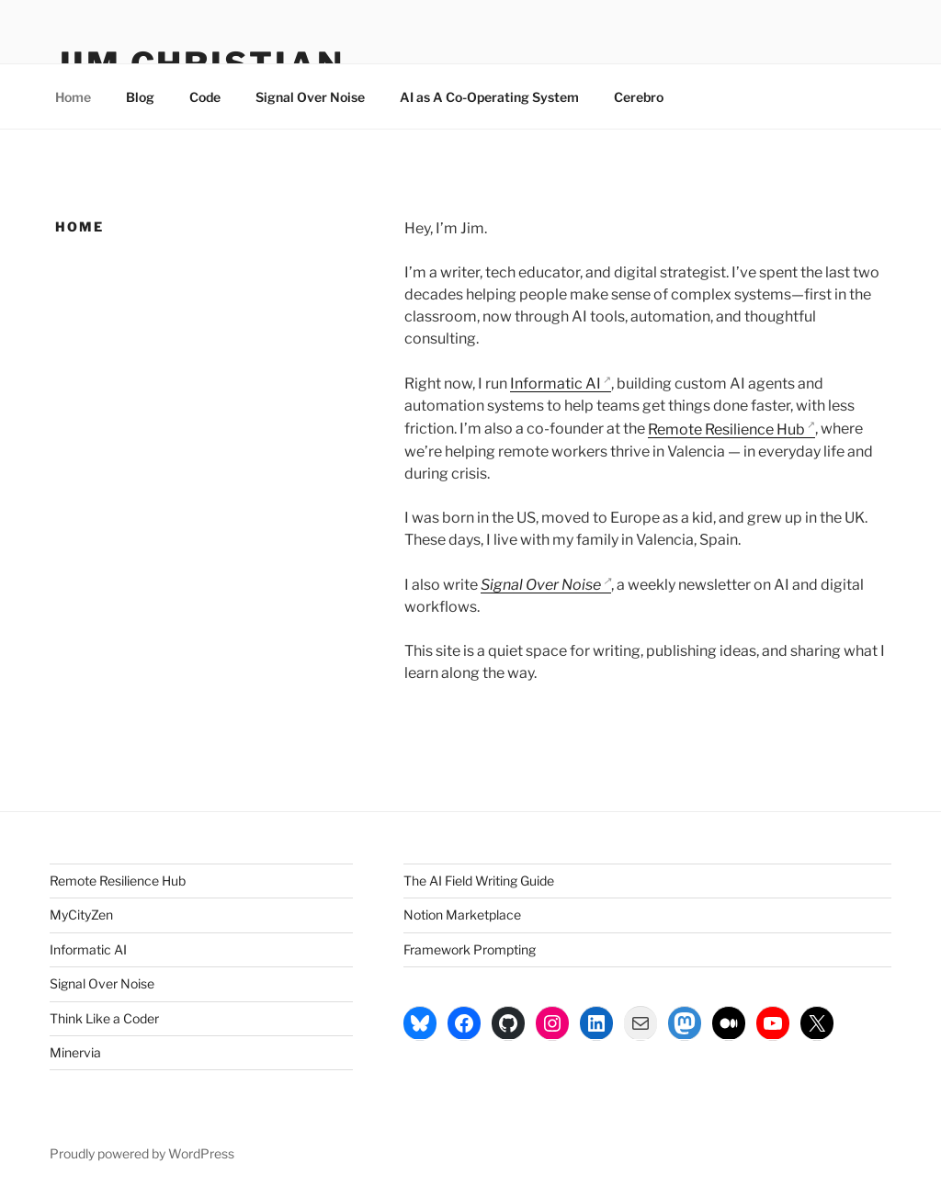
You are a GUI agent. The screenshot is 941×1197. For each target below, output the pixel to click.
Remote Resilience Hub (726, 429)
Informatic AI (555, 383)
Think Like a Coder (104, 1018)
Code (205, 97)
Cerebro (638, 97)
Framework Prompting (469, 949)
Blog (140, 97)
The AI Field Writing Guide (478, 880)
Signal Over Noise (310, 97)
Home (73, 97)
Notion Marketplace (462, 914)
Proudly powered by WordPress (142, 1153)
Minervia (75, 1052)
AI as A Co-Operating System (489, 97)
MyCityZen (81, 914)
